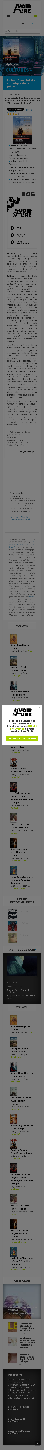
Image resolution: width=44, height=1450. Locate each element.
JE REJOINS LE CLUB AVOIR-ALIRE (22, 738)
